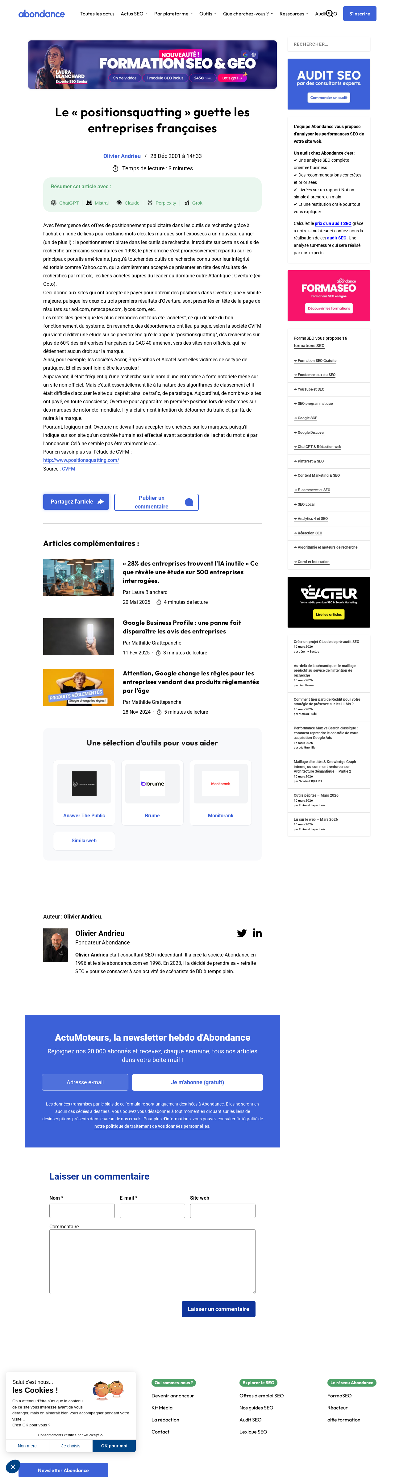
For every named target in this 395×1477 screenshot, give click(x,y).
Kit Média (162, 1408)
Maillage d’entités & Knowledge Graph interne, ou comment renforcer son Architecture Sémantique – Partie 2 (325, 767)
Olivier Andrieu (99, 933)
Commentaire (64, 1227)
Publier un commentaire (164, 502)
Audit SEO (250, 1420)
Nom (56, 1198)
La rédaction (165, 1420)
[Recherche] (329, 13)
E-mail (128, 1198)
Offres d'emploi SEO (261, 1396)
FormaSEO (339, 1396)
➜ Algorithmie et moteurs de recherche (325, 547)
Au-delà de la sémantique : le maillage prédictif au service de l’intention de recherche (325, 671)
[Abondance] (42, 13)
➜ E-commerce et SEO (312, 490)
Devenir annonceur (173, 1396)
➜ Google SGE (305, 418)
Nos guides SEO (256, 1408)
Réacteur (337, 1408)
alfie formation (343, 1420)
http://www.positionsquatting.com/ (81, 460)
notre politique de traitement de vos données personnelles (151, 1126)
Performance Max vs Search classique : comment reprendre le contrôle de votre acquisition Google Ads (326, 733)
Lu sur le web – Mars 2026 (316, 819)
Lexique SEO (253, 1432)
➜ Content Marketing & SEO (317, 475)
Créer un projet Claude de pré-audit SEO (326, 642)
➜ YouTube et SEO (309, 389)
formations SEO (309, 345)
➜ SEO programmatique (313, 403)
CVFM (68, 469)
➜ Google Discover (309, 432)
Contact (160, 1432)
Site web (199, 1198)
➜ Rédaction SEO (308, 533)
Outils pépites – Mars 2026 (316, 795)
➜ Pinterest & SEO (309, 461)
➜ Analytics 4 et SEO (311, 519)
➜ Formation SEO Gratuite (315, 361)
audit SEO (337, 237)
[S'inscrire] (359, 13)
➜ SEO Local (304, 504)
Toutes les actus (97, 13)
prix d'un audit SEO (333, 223)
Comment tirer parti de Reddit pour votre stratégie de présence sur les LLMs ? (327, 702)
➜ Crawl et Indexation (312, 562)
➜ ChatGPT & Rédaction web (317, 447)
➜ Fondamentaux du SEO (314, 375)
